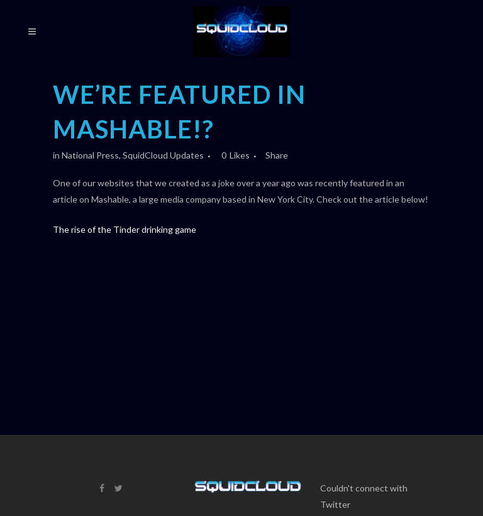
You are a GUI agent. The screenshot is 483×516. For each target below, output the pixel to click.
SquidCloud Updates (163, 155)
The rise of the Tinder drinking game (124, 229)
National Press (90, 155)
